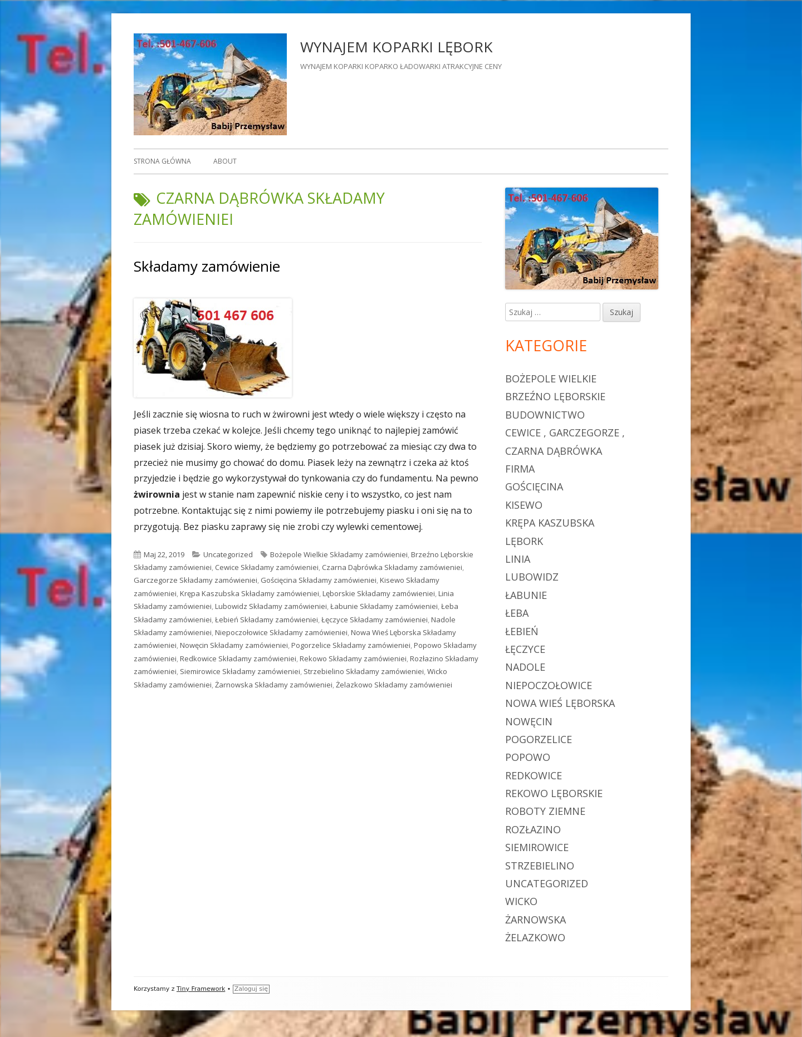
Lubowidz (532, 576)
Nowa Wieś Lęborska (560, 703)
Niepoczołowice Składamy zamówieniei (281, 632)
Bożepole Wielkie (550, 378)
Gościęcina (534, 486)
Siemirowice (537, 847)
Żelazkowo (535, 937)
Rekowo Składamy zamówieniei (353, 658)
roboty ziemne (545, 811)
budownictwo (545, 414)
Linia (517, 559)
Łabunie (526, 595)
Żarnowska (535, 919)
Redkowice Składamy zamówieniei (238, 658)
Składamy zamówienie (207, 266)
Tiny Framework (201, 988)
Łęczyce (525, 649)
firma (520, 468)
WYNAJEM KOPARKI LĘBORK (396, 47)
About (225, 161)
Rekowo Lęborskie (554, 793)
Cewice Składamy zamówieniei (267, 567)
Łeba (517, 613)
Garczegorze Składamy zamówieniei (195, 580)
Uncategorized (228, 554)
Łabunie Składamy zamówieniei (384, 606)
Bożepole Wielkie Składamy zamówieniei (339, 554)
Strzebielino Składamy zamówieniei (364, 671)
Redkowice (533, 775)
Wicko (521, 901)
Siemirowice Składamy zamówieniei (240, 671)
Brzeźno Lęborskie (555, 396)
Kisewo (523, 505)
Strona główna (162, 161)
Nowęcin (528, 721)
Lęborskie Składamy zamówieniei (378, 593)
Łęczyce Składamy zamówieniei (374, 620)
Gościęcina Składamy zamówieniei (318, 580)
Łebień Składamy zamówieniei (266, 620)
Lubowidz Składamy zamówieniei (271, 606)
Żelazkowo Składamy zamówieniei (394, 685)
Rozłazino (533, 829)
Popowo (527, 757)
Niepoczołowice (548, 685)
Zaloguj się (251, 988)
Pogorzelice (538, 739)
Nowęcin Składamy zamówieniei (234, 645)
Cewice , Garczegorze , (565, 432)
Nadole (525, 667)
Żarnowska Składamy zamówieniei (273, 685)
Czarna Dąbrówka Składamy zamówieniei (392, 567)
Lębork (524, 541)
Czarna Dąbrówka (553, 451)
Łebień (522, 631)
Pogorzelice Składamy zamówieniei (350, 645)
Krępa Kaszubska (549, 522)
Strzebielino (539, 865)
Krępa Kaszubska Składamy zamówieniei (249, 593)
